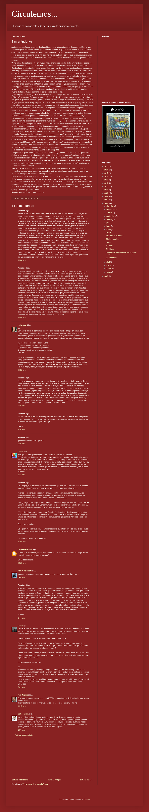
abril (108, 262)
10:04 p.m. (22, 542)
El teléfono (110, 249)
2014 (106, 176)
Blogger (87, 799)
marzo (109, 265)
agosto (109, 220)
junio (108, 226)
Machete (109, 246)
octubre (109, 213)
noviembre (110, 209)
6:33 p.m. (21, 475)
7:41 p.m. (21, 687)
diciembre (110, 206)
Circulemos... (34, 13)
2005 (106, 276)
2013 (106, 180)
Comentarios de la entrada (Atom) (35, 784)
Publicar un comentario (24, 735)
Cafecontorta (23, 714)
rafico (20, 626)
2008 (106, 197)
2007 (106, 200)
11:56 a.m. (22, 370)
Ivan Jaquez (23, 695)
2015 (106, 173)
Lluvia (108, 242)
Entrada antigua (86, 780)
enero (108, 272)
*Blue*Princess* (24, 571)
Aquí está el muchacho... (115, 236)
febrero (109, 269)
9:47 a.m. (21, 618)
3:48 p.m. (21, 430)
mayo (108, 230)
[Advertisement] (52, 757)
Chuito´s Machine (112, 239)
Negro (108, 232)
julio (108, 223)
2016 (106, 170)
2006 (106, 203)
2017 (106, 166)
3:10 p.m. (21, 406)
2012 (106, 183)
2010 (106, 190)
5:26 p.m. (21, 444)
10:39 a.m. (22, 563)
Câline (20, 452)
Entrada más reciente (20, 780)
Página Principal (54, 780)
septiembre (110, 216)
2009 (106, 193)
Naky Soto (22, 325)
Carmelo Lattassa (25, 549)
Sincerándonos (111, 258)
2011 (106, 187)
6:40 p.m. (21, 577)
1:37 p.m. (21, 730)
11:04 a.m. (22, 260)
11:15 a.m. (22, 706)
